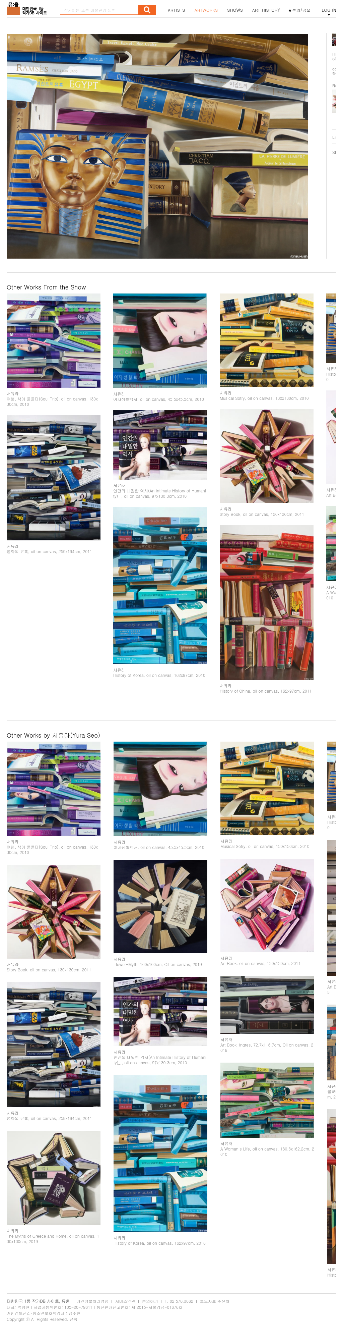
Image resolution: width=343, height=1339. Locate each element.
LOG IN (329, 10)
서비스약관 (125, 1301)
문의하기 (150, 1301)
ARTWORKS (206, 10)
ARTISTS (176, 10)
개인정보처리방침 (92, 1301)
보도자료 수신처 (214, 1301)
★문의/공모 (299, 10)
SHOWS (235, 10)
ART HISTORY (266, 10)
